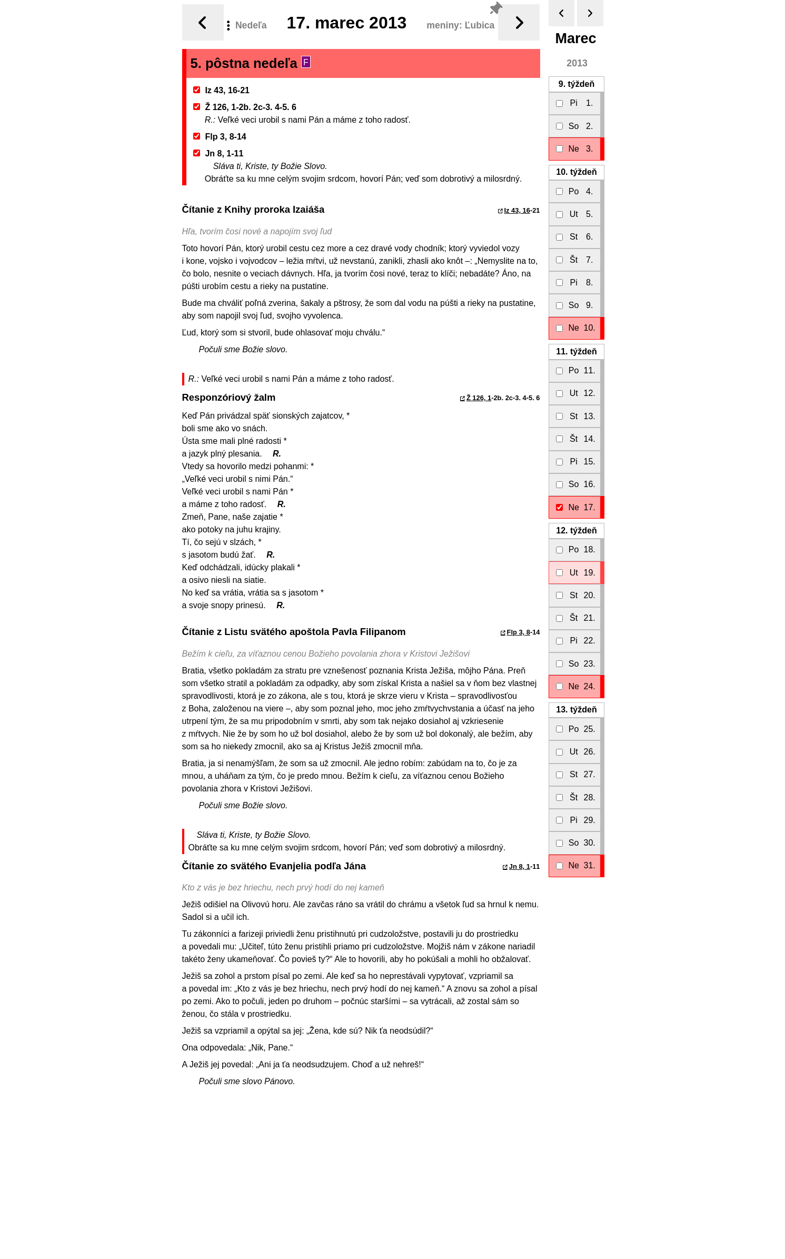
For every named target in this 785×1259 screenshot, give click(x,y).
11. (576, 351)
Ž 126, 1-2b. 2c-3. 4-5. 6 (244, 107)
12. (576, 530)
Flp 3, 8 (518, 632)
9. (576, 84)
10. (576, 171)
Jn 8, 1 (519, 866)
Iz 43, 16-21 (221, 90)
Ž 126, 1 (478, 398)
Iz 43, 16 (517, 210)
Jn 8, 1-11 (218, 153)
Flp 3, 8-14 (219, 136)
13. (576, 709)
